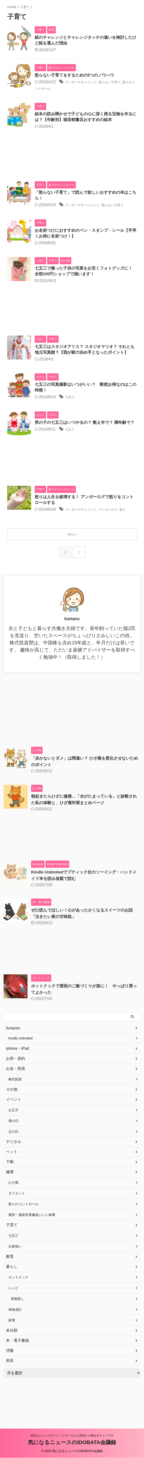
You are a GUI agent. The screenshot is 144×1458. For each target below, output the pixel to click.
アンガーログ (117, 528)
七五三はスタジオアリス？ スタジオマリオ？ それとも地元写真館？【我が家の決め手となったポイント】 (85, 357)
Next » (73, 559)
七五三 (71, 410)
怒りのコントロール (52, 90)
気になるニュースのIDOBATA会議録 (72, 1443)
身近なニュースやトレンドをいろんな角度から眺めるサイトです (72, 1435)
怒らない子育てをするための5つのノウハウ (77, 76)
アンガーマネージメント (86, 208)
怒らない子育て (119, 83)
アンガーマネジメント (84, 83)
